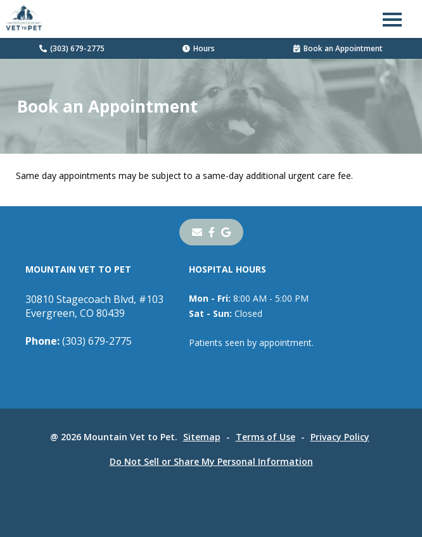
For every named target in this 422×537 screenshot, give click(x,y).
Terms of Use (265, 437)
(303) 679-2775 (72, 48)
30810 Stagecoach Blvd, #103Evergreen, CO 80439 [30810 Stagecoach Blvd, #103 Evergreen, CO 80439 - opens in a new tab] (94, 306)
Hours (198, 48)
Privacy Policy (339, 437)
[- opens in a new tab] (211, 232)
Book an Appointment (338, 48)
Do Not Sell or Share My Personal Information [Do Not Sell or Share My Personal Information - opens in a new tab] (211, 461)
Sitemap (202, 437)
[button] (392, 19)
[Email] (197, 232)
